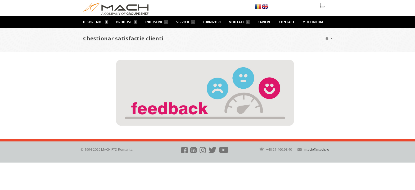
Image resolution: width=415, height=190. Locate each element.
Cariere (264, 22)
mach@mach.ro (316, 149)
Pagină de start (327, 38)
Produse (124, 22)
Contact (287, 22)
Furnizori (212, 22)
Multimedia (313, 22)
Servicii (182, 22)
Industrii (153, 22)
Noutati (236, 22)
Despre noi (92, 22)
